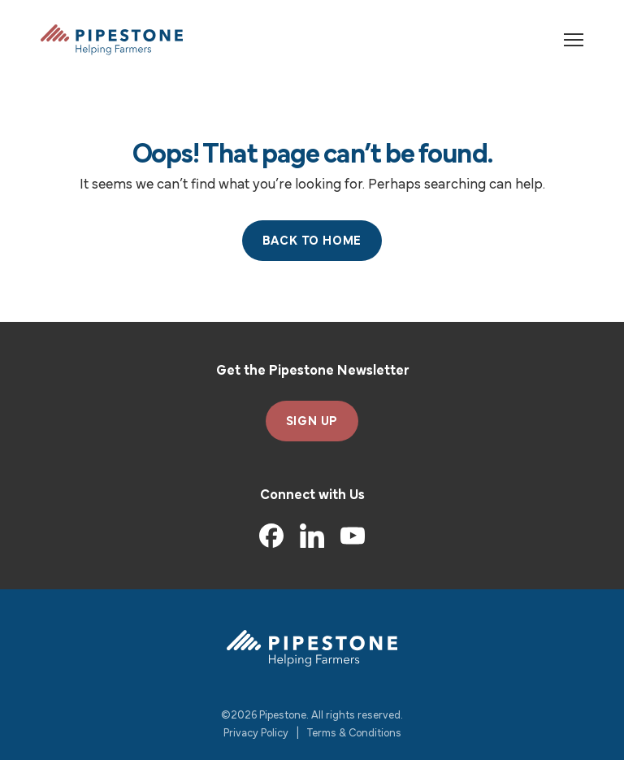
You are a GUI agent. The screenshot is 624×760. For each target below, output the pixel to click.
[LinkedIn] (312, 535)
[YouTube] (352, 536)
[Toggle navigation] (573, 40)
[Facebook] (271, 535)
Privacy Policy (255, 733)
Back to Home (312, 241)
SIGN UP (312, 421)
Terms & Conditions (354, 733)
